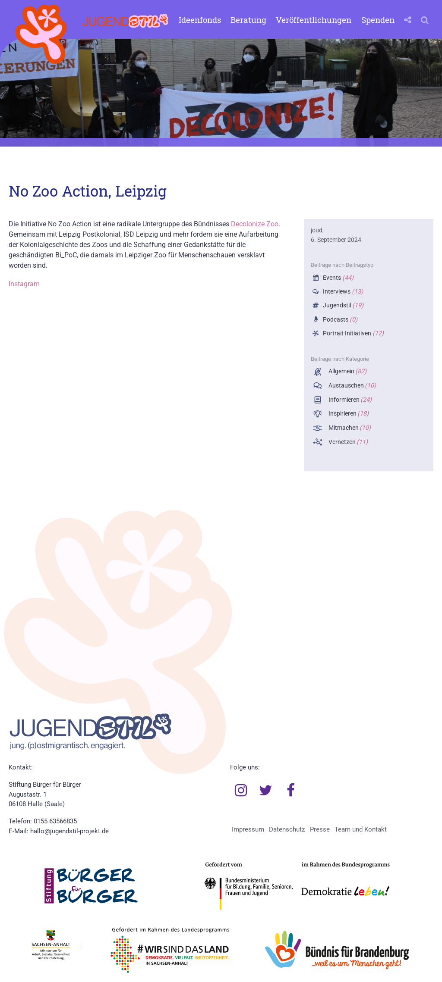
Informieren (349, 399)
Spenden (378, 19)
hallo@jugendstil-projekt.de (69, 831)
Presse (320, 829)
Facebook (290, 790)
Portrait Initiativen (352, 333)
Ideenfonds (200, 19)
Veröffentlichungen (313, 19)
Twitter (266, 790)
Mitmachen (349, 428)
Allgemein (346, 371)
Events (337, 277)
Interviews (342, 291)
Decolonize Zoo (254, 224)
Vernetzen (347, 442)
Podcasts (339, 319)
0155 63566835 (55, 821)
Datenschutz (287, 829)
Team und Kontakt (361, 829)
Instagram (24, 284)
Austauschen (351, 385)
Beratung (248, 19)
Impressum (248, 829)
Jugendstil (342, 305)
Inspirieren (348, 413)
